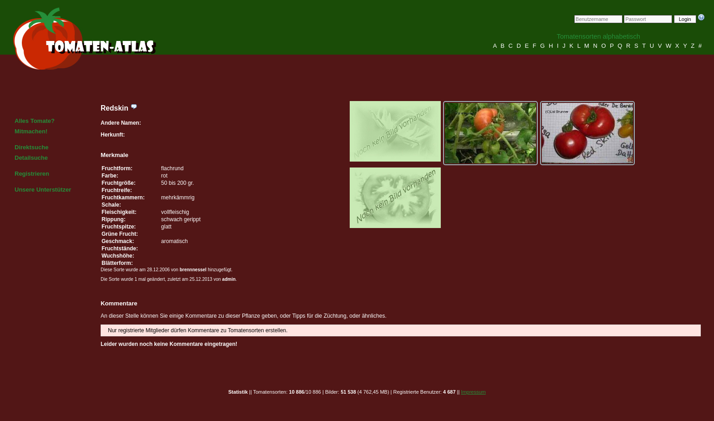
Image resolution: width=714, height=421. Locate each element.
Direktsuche (31, 147)
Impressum (473, 392)
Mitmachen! (31, 131)
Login (685, 19)
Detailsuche (31, 157)
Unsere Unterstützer (43, 189)
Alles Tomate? (35, 120)
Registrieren (32, 173)
